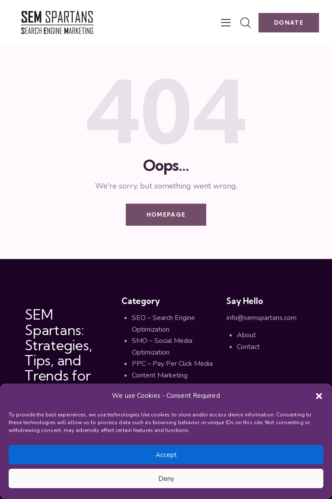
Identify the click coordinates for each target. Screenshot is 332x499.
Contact (248, 347)
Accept (166, 455)
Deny (166, 478)
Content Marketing (160, 375)
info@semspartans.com (262, 318)
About (246, 335)
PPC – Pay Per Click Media (172, 363)
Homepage (166, 214)
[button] (319, 396)
